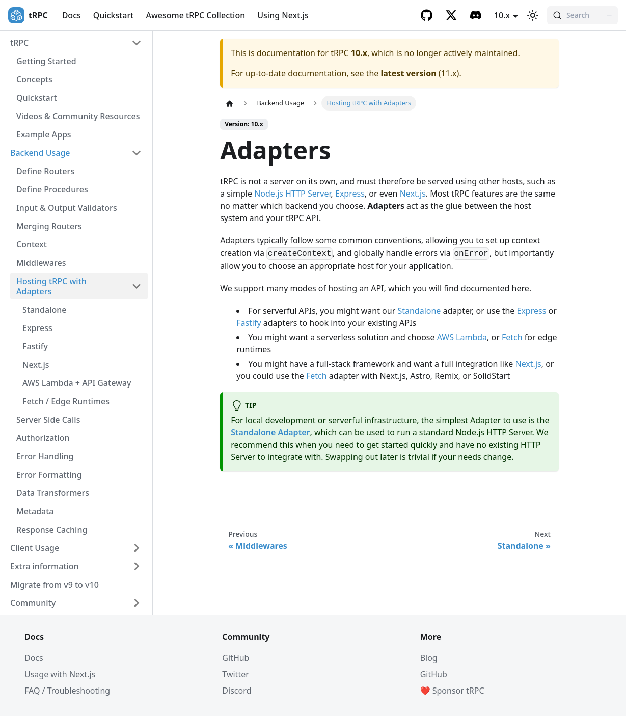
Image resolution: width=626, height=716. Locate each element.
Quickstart (113, 15)
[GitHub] (427, 15)
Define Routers (45, 171)
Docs (71, 15)
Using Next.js (283, 15)
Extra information (44, 566)
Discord (236, 690)
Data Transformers (52, 493)
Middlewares (41, 262)
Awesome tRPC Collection (195, 15)
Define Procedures (52, 189)
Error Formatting (49, 474)
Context (31, 244)
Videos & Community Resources (78, 116)
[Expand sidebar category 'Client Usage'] (136, 548)
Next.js (35, 364)
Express (37, 328)
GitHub (235, 658)
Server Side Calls (48, 419)
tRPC (19, 42)
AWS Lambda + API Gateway (76, 383)
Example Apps (43, 134)
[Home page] (229, 103)
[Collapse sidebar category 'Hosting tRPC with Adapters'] (136, 286)
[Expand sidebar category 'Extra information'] (136, 566)
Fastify (35, 346)
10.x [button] (502, 15)
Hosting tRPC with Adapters (51, 286)
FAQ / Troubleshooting (67, 690)
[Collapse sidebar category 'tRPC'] (136, 43)
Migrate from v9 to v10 (54, 584)
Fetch (512, 337)
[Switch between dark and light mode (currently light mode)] (533, 15)
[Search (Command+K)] (582, 15)
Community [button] (33, 603)
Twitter (235, 674)
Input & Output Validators (66, 207)
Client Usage (34, 548)
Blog (429, 658)
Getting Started (46, 61)
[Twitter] (451, 15)
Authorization (43, 438)
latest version (409, 73)
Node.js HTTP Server (292, 193)
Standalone (44, 309)
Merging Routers (49, 226)
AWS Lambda (462, 337)
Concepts (34, 79)
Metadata (35, 511)
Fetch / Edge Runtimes (66, 401)
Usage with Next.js (59, 674)
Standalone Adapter (270, 432)
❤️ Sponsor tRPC (452, 690)
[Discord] (476, 15)
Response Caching (51, 529)
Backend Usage (40, 152)
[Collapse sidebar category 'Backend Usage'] (136, 153)
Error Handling (45, 456)
